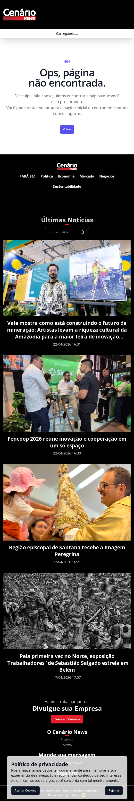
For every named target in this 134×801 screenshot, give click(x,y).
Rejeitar (114, 790)
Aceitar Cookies (25, 790)
